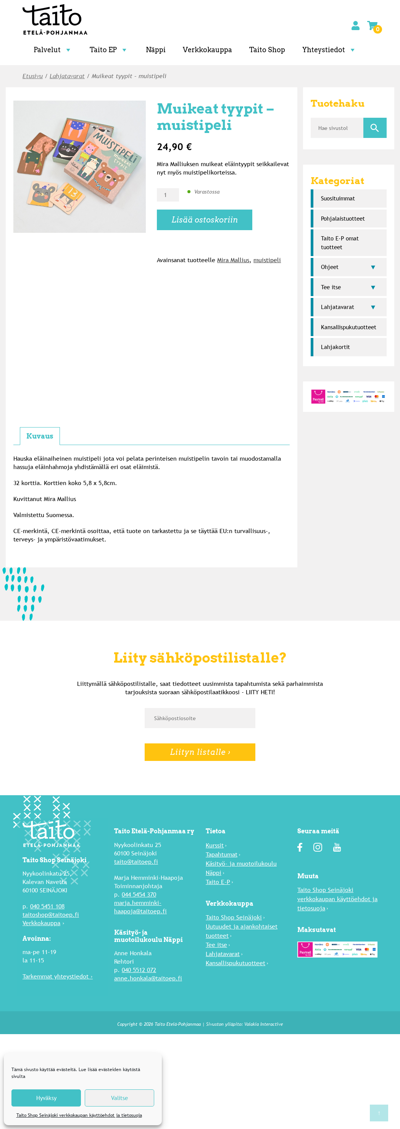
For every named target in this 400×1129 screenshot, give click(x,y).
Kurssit (215, 845)
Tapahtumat (221, 854)
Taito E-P (218, 882)
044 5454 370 (139, 894)
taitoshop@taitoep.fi (51, 914)
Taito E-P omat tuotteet (340, 242)
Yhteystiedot (329, 50)
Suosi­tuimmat (338, 198)
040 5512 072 (139, 970)
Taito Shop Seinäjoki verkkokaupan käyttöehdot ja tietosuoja (79, 1115)
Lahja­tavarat (67, 76)
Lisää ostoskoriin (204, 219)
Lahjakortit (335, 347)
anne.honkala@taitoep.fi (148, 978)
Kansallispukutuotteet (348, 327)
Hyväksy (46, 1098)
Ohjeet (330, 267)
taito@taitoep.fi (136, 861)
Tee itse (331, 287)
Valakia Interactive (263, 1024)
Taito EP (109, 50)
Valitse (119, 1098)
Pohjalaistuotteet (343, 218)
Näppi (156, 50)
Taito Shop (267, 50)
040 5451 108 (47, 906)
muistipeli (267, 260)
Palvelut (53, 50)
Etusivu (33, 76)
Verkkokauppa (207, 50)
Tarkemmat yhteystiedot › (58, 976)
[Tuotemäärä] (168, 195)
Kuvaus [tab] (39, 436)
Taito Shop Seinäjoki (234, 917)
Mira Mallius (233, 260)
